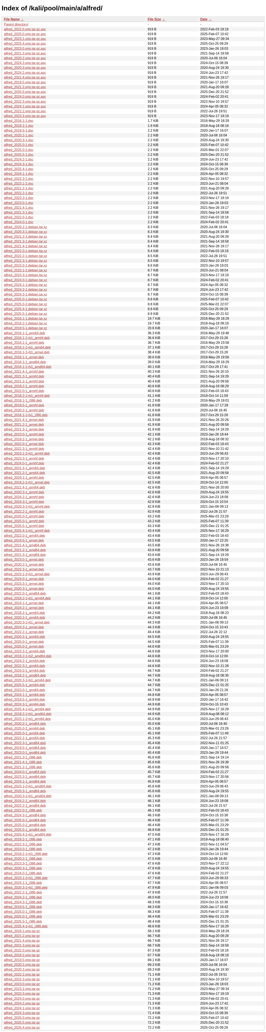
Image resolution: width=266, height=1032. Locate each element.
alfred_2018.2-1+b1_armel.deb (26, 482)
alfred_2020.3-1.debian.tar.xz (25, 232)
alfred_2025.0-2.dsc (18, 150)
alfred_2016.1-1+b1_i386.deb (26, 415)
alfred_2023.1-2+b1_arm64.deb (27, 719)
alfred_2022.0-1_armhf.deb (24, 391)
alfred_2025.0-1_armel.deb (24, 641)
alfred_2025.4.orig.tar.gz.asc (25, 43)
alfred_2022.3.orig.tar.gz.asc (25, 101)
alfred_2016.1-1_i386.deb (23, 400)
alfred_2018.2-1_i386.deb (23, 839)
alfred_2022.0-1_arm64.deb (24, 535)
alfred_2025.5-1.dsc (18, 154)
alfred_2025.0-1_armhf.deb (24, 521)
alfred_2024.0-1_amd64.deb (25, 772)
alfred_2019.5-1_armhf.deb (24, 405)
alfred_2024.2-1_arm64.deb (24, 661)
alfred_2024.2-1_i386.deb (23, 897)
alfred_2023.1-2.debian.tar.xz (25, 270)
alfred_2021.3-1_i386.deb (23, 757)
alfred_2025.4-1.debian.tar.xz (25, 309)
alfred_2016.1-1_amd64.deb (25, 362)
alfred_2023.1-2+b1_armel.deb (26, 574)
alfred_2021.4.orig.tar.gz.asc (25, 77)
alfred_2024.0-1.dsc (18, 222)
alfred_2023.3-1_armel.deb (24, 583)
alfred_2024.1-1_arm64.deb (24, 695)
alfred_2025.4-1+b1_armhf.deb (27, 530)
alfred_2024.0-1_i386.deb (23, 873)
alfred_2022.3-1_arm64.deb (24, 666)
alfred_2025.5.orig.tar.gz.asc (25, 92)
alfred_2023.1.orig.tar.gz (22, 989)
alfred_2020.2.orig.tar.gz (22, 964)
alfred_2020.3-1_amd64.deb (25, 791)
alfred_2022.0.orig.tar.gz (22, 950)
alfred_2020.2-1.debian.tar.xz (25, 227)
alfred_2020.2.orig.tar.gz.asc (25, 58)
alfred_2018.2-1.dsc (18, 125)
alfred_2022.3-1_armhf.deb (24, 448)
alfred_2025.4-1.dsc (18, 169)
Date (203, 19)
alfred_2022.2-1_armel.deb (24, 632)
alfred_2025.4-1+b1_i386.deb (26, 926)
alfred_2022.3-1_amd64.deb (25, 743)
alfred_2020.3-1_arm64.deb (24, 637)
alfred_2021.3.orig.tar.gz (22, 945)
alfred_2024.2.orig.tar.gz (22, 1003)
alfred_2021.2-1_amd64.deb (25, 550)
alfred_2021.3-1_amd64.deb (25, 555)
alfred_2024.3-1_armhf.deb (24, 502)
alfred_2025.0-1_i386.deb (23, 911)
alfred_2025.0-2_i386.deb (23, 916)
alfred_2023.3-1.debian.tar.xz (25, 275)
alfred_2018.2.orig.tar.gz (22, 955)
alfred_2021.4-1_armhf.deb (24, 371)
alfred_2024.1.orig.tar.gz (22, 1008)
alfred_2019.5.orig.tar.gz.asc (25, 82)
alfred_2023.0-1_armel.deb (24, 559)
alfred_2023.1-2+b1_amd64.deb (27, 786)
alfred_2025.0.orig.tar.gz (22, 1018)
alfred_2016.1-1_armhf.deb (24, 342)
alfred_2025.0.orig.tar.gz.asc (25, 34)
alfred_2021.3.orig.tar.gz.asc (25, 53)
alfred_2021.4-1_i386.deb (23, 762)
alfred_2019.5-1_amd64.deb (25, 748)
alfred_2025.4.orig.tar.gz (22, 1027)
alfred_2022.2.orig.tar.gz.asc (25, 111)
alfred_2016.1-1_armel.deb (24, 357)
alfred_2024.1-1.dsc (18, 174)
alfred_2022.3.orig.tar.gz (22, 979)
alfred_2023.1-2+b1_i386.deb (26, 878)
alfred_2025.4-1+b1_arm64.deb (27, 709)
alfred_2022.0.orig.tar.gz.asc (25, 29)
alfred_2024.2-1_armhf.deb (24, 497)
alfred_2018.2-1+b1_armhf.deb (27, 395)
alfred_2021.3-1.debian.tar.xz (25, 241)
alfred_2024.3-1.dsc (18, 164)
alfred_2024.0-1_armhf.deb (24, 463)
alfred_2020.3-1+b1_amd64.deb (27, 796)
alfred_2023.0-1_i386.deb (23, 849)
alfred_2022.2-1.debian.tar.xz (25, 256)
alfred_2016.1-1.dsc (18, 121)
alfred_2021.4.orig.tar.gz (22, 940)
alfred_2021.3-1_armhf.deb (24, 376)
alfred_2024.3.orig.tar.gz (22, 1013)
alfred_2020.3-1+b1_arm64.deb (27, 680)
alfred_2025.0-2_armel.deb (24, 646)
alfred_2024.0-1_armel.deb (24, 579)
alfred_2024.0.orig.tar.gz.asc (25, 96)
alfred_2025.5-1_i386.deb (23, 921)
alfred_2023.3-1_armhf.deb (24, 458)
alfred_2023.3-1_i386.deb (23, 863)
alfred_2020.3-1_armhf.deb (24, 492)
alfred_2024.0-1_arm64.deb (24, 670)
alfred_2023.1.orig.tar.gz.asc (25, 39)
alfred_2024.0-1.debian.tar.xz (25, 280)
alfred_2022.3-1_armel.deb (24, 569)
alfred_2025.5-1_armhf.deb (24, 526)
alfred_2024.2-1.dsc (18, 159)
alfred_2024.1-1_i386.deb (23, 883)
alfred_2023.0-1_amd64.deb (25, 752)
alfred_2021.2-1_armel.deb (24, 424)
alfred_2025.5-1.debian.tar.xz (25, 314)
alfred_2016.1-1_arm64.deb (24, 333)
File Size (154, 19)
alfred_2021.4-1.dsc (18, 207)
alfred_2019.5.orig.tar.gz (22, 960)
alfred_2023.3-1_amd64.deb (25, 776)
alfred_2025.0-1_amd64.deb (25, 820)
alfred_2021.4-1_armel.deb (24, 420)
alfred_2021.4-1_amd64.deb (25, 545)
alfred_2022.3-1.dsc (18, 179)
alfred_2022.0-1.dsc (18, 217)
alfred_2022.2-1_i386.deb (23, 892)
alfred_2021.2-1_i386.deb (23, 767)
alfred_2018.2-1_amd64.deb (25, 675)
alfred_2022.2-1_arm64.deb (24, 738)
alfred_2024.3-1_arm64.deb (24, 704)
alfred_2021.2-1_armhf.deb (24, 381)
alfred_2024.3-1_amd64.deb (25, 815)
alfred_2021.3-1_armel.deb (24, 429)
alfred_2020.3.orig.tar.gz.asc (25, 67)
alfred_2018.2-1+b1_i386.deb (26, 854)
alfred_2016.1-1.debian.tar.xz (25, 318)
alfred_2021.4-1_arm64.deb (24, 487)
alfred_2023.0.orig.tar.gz (22, 984)
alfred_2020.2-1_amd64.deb (25, 723)
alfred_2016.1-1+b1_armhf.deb (27, 338)
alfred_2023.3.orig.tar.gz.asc (25, 116)
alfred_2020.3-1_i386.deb (23, 868)
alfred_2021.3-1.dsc (18, 212)
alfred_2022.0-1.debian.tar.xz (25, 251)
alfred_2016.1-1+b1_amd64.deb (27, 367)
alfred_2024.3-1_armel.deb (24, 627)
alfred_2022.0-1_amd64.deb (25, 593)
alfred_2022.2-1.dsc (18, 193)
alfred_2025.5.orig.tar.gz (22, 1022)
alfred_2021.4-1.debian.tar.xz (25, 246)
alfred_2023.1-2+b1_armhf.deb (27, 453)
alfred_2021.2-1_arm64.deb (24, 473)
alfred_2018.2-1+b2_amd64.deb (27, 656)
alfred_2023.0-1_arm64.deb (24, 690)
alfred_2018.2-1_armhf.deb (24, 386)
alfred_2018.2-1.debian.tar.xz (25, 323)
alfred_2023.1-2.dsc (18, 183)
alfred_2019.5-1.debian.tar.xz (25, 328)
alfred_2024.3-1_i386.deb (23, 902)
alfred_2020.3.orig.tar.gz (22, 969)
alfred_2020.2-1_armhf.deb (24, 410)
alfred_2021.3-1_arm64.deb (24, 468)
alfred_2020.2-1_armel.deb (24, 564)
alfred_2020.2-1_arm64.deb (24, 617)
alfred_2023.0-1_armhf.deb (24, 434)
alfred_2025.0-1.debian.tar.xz (25, 299)
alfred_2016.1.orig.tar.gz (22, 931)
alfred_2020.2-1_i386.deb (23, 858)
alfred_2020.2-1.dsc (18, 135)
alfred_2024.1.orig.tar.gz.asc (25, 106)
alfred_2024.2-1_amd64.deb (25, 801)
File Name (12, 19)
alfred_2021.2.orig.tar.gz (22, 936)
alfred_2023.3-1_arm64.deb (24, 651)
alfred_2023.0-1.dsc (18, 203)
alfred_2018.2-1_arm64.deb (24, 613)
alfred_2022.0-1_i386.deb (23, 810)
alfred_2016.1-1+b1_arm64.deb (27, 347)
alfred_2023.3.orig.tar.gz (22, 993)
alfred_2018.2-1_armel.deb (24, 439)
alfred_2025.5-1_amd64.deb (25, 830)
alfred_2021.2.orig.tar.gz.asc (25, 87)
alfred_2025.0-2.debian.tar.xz (25, 304)
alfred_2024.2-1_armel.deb (24, 608)
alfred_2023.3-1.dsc (18, 198)
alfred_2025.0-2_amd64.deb (25, 825)
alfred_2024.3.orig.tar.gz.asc (25, 63)
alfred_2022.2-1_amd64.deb (25, 805)
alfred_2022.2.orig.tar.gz (22, 974)
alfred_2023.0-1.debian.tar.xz (25, 265)
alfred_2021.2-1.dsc (18, 188)
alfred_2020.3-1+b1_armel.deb (26, 622)
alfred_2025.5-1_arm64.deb (24, 685)
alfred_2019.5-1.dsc (18, 130)
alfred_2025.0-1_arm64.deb (24, 733)
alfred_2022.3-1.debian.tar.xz (25, 260)
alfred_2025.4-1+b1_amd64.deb (27, 834)
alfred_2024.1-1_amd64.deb (25, 781)
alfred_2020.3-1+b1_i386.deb (26, 887)
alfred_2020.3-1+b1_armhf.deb (27, 506)
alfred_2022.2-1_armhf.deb (24, 511)
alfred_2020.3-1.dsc (18, 140)
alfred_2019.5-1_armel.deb (24, 540)
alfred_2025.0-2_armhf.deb (24, 516)
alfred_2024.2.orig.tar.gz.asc (25, 72)
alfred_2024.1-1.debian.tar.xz (25, 285)
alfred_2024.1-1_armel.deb (24, 603)
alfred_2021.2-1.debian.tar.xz (25, 236)
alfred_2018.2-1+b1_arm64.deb (27, 598)
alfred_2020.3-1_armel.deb (24, 588)
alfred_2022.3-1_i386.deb (23, 844)
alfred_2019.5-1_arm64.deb (24, 699)
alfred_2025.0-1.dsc (18, 145)
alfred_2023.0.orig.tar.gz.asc (25, 48)
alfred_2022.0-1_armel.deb (24, 444)
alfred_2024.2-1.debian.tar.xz (25, 289)
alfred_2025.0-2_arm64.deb (24, 728)
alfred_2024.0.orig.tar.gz (22, 998)
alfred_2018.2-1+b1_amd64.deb (27, 714)
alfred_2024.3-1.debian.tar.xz (25, 294)
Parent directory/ (16, 24)
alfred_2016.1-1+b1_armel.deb (26, 352)
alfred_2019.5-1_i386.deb (23, 907)
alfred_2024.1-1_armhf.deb (24, 477)
